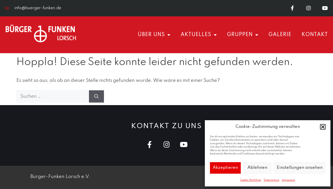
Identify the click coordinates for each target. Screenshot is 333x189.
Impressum (288, 180)
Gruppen (242, 35)
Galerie (280, 34)
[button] (322, 126)
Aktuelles (199, 35)
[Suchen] (96, 96)
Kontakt (315, 34)
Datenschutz (271, 180)
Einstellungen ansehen (300, 167)
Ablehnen (257, 167)
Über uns (154, 35)
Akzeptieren (225, 167)
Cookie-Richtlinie (250, 180)
